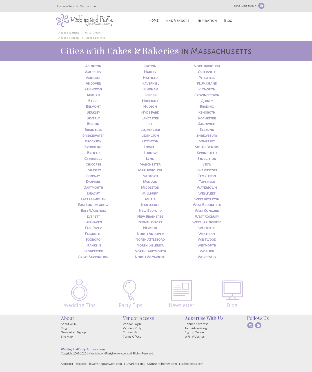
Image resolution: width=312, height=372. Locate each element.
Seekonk (207, 130)
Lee (150, 124)
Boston (93, 124)
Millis (150, 199)
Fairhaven (93, 222)
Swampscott (206, 170)
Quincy (207, 101)
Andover (93, 83)
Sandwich (206, 124)
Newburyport (150, 222)
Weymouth (206, 245)
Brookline (93, 147)
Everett (93, 217)
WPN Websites (195, 336)
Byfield (93, 153)
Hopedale (150, 101)
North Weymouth (150, 257)
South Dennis (206, 147)
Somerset (207, 141)
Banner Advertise (197, 324)
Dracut (93, 193)
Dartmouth (93, 188)
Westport (206, 234)
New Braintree (150, 217)
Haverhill (150, 83)
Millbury (150, 193)
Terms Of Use (132, 336)
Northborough (207, 66)
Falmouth (93, 234)
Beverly (93, 118)
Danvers (93, 182)
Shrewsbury (206, 136)
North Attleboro (150, 240)
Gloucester (93, 251)
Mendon (150, 182)
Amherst (93, 78)
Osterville (207, 72)
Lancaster (150, 118)
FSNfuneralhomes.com (161, 364)
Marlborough (150, 170)
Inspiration (206, 20)
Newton (150, 228)
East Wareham (93, 211)
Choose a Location (68, 32)
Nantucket (150, 205)
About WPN (68, 324)
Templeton (207, 176)
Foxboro (93, 240)
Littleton (150, 141)
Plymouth (206, 89)
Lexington (150, 136)
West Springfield (206, 222)
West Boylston (206, 199)
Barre (93, 101)
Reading (207, 107)
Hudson (150, 107)
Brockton (93, 141)
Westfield (206, 228)
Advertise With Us (67, 6)
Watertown (207, 188)
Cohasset (93, 170)
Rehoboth (206, 112)
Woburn (207, 251)
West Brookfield (207, 205)
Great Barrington (93, 257)
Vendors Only (132, 328)
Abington (93, 66)
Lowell (150, 147)
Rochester (207, 118)
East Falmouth (93, 199)
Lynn (150, 159)
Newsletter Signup (245, 5)
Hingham (150, 89)
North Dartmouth (150, 251)
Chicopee (93, 164)
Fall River (93, 228)
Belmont (93, 107)
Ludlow (150, 153)
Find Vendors (177, 20)
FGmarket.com (134, 364)
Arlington (93, 89)
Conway (93, 176)
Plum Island (207, 83)
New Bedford (150, 211)
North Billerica (150, 245)
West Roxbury (207, 217)
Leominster (150, 130)
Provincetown (206, 95)
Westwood (207, 240)
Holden (150, 95)
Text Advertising (196, 328)
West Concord (207, 211)
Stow (207, 164)
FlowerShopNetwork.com (105, 364)
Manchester (150, 164)
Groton (150, 66)
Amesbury (93, 72)
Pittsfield (206, 78)
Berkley (93, 112)
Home (153, 20)
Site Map (67, 336)
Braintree (93, 130)
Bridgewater (93, 136)
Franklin (93, 245)
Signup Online (194, 332)
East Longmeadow (93, 205)
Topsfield (207, 182)
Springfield (207, 153)
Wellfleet (206, 193)
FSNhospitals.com (191, 364)
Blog (228, 20)
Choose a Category (68, 37)
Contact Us (130, 332)
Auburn (93, 95)
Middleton (150, 188)
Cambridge (93, 159)
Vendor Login (88, 6)
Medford (150, 176)
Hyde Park (150, 112)
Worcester (207, 257)
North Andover (150, 234)
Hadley (150, 72)
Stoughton (207, 159)
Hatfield (150, 78)
